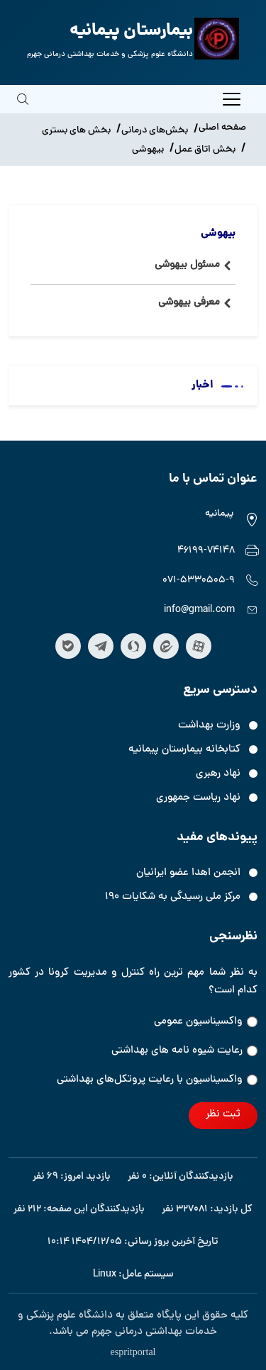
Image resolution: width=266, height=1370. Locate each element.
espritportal (132, 1351)
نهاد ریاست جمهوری (198, 798)
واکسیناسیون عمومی (205, 1022)
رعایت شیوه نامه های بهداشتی (184, 1051)
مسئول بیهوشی (187, 265)
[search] (23, 109)
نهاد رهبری (218, 774)
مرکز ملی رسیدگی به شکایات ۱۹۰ (172, 897)
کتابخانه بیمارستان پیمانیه (184, 750)
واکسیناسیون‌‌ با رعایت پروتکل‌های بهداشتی (157, 1080)
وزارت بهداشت (209, 726)
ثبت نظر (223, 1114)
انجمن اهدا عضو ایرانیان (188, 873)
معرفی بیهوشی (189, 303)
